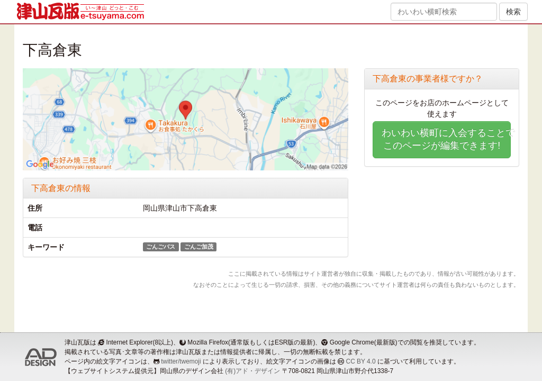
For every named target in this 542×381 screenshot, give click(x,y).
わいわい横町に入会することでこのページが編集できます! (446, 139)
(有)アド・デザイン (252, 371)
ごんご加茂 (198, 246)
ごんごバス (160, 246)
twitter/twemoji (181, 361)
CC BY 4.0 (361, 361)
